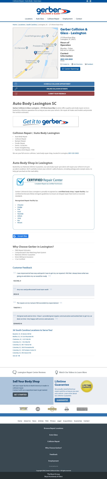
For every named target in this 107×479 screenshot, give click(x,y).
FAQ (46, 421)
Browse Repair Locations (53, 428)
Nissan (19, 222)
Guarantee (78, 421)
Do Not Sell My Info (53, 466)
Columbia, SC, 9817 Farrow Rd (22, 345)
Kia (18, 220)
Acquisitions (67, 421)
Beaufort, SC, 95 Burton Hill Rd (22, 334)
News (34, 421)
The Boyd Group (53, 474)
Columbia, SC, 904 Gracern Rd (22, 353)
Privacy (53, 421)
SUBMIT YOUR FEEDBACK (57, 94)
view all (16, 356)
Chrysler (20, 205)
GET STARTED (20, 394)
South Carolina (31, 25)
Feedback (89, 64)
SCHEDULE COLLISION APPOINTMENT (57, 84)
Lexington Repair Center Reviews (29, 372)
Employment (68, 19)
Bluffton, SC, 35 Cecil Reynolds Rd (23, 336)
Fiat (18, 209)
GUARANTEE (62, 400)
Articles (41, 421)
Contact (79, 19)
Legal (59, 421)
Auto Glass (40, 19)
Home (15, 25)
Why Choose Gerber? (53, 448)
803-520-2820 (73, 153)
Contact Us (64, 64)
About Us (27, 421)
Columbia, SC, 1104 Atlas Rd (21, 342)
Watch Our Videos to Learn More (71, 372)
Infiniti (19, 216)
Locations (28, 19)
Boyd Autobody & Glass (53, 476)
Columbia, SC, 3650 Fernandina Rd (23, 347)
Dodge (19, 207)
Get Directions (76, 64)
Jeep (19, 218)
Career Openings (70, 69)
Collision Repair (53, 19)
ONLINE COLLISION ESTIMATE (57, 89)
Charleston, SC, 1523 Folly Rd (22, 339)
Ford (19, 212)
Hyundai (20, 214)
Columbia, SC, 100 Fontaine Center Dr (24, 350)
